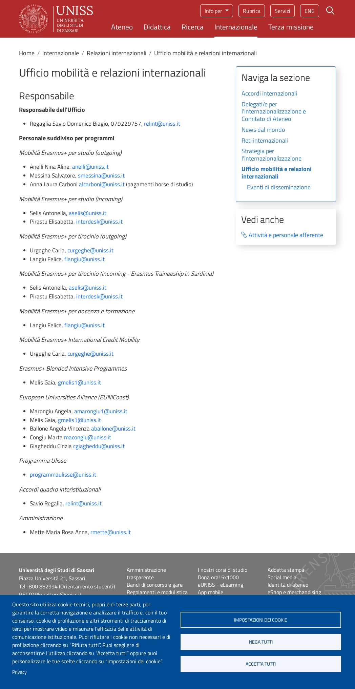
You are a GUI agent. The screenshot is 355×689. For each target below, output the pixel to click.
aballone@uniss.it (113, 428)
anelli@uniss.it (90, 166)
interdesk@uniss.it (99, 221)
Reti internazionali (265, 141)
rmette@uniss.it (110, 532)
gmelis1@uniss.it (79, 382)
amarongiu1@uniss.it (100, 411)
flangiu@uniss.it (84, 259)
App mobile (210, 592)
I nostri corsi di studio (222, 569)
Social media (282, 577)
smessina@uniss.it (101, 175)
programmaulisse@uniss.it (63, 474)
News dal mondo (263, 130)
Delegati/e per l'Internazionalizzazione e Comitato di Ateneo (274, 112)
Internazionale (235, 26)
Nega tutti (261, 642)
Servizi (282, 11)
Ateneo (122, 26)
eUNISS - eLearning (220, 584)
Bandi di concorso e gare (155, 584)
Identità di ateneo (288, 584)
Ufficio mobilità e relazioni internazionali (277, 173)
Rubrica (251, 11)
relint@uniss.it (162, 123)
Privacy (19, 672)
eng (310, 11)
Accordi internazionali (269, 94)
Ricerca (193, 26)
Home (27, 53)
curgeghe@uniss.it (90, 250)
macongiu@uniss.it (87, 437)
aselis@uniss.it (87, 213)
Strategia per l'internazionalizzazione (271, 155)
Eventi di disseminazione (279, 188)
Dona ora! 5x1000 (218, 577)
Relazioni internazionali (116, 53)
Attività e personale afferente (286, 235)
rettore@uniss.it (62, 594)
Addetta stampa (286, 569)
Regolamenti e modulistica (157, 592)
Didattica (157, 26)
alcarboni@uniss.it (102, 184)
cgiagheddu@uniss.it (99, 446)
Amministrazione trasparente (146, 573)
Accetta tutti (261, 664)
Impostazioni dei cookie (260, 620)
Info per (214, 11)
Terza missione (291, 26)
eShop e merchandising (294, 592)
